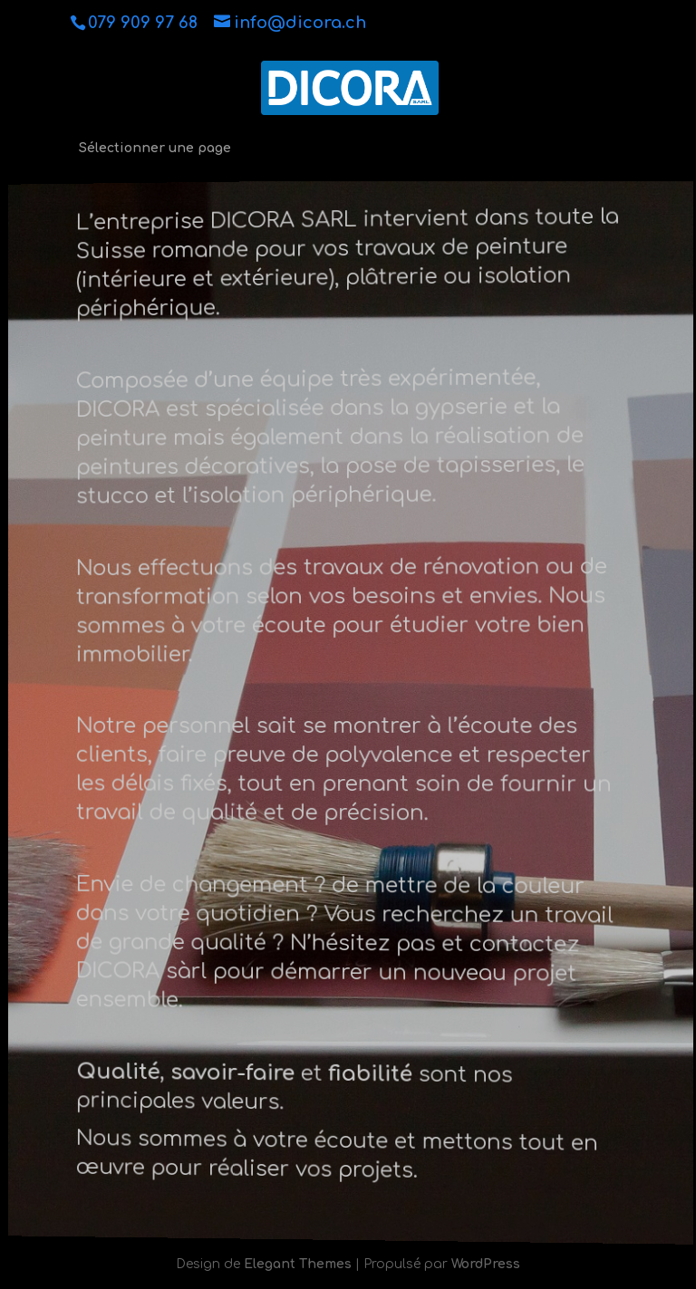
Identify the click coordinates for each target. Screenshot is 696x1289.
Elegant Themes (298, 1264)
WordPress (485, 1264)
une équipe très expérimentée (375, 378)
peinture (129, 440)
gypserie (458, 405)
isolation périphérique (314, 495)
